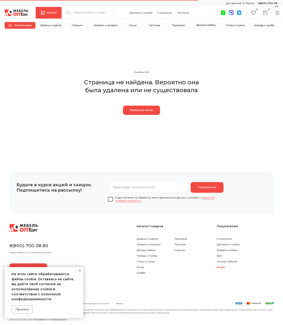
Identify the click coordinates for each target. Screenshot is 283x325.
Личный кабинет (227, 261)
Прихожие (180, 238)
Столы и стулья (146, 261)
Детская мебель (146, 250)
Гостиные (180, 244)
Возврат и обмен (227, 250)
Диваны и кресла (147, 238)
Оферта (119, 303)
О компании (164, 12)
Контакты (183, 12)
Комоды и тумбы (147, 255)
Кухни (140, 267)
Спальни (179, 250)
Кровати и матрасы (148, 244)
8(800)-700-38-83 (28, 245)
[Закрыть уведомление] (80, 270)
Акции (221, 267)
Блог (219, 255)
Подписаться (207, 187)
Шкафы (141, 272)
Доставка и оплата (141, 12)
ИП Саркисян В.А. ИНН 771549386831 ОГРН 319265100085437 (38, 320)
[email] (148, 187)
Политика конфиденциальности (92, 303)
